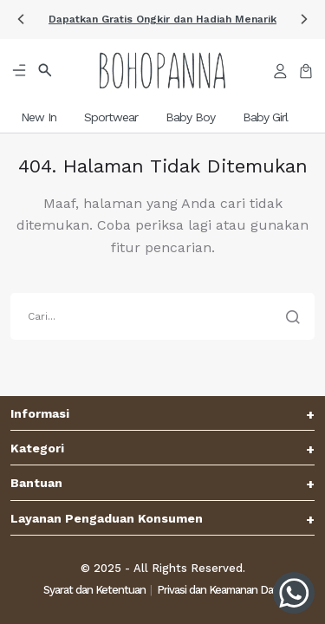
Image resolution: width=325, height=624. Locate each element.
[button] (162, 19)
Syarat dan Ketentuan (94, 589)
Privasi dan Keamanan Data (220, 589)
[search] (162, 316)
